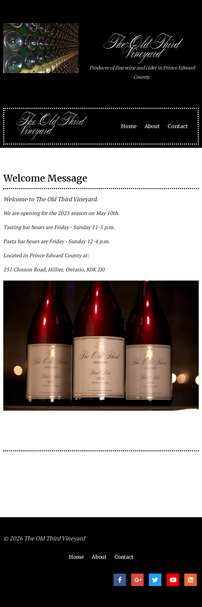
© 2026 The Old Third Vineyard (44, 538)
